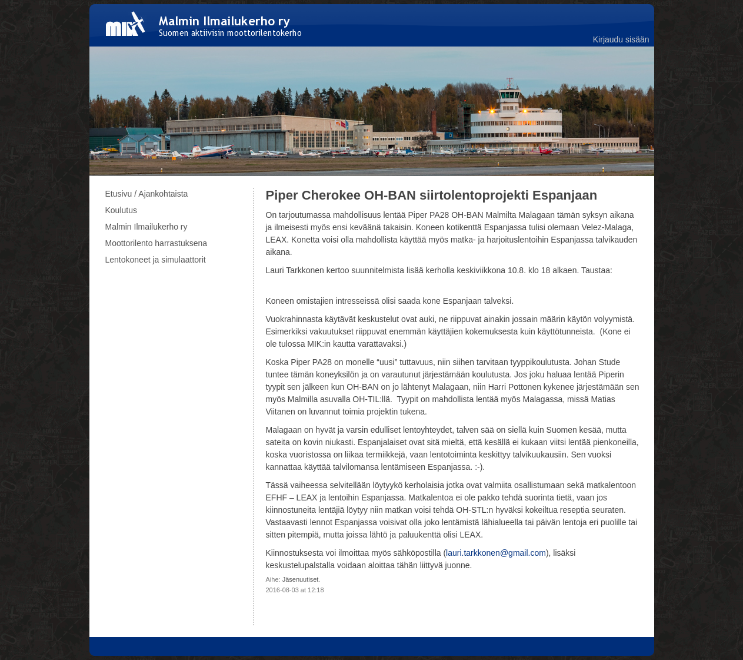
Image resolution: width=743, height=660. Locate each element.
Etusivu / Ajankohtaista (146, 193)
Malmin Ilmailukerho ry (146, 226)
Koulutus (121, 210)
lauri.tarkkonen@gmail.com (496, 553)
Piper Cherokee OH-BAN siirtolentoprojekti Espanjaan (432, 195)
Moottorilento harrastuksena (156, 243)
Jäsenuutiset (300, 579)
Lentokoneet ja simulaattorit (155, 259)
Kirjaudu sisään (621, 39)
